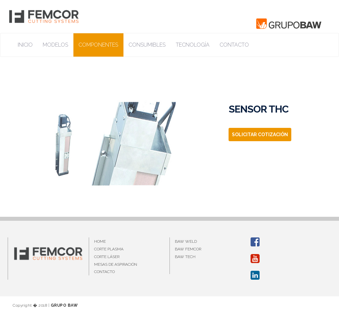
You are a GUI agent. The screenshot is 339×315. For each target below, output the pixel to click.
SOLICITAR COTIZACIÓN (260, 134)
